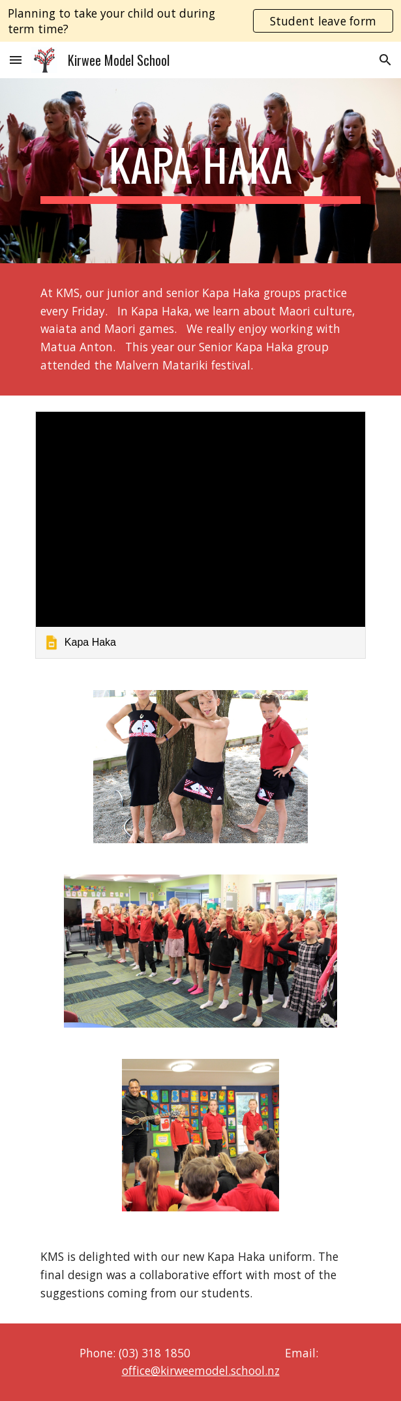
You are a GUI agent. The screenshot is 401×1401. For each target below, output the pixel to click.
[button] (15, 60)
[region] (200, 21)
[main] (200, 170)
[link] (200, 535)
